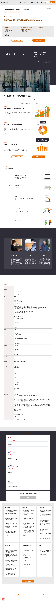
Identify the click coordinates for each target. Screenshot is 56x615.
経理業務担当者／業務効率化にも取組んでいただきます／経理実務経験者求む (28, 516)
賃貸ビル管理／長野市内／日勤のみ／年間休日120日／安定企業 (45, 524)
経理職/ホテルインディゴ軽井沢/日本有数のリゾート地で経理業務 (11, 548)
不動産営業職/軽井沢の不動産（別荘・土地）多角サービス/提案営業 (11, 569)
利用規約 (21, 429)
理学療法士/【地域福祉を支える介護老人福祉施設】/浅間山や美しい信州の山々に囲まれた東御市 (11, 555)
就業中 (9, 466)
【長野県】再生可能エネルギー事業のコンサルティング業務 (28, 562)
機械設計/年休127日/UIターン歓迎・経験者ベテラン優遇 (11, 522)
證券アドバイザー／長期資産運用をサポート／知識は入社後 (11, 535)
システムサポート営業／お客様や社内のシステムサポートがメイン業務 (28, 522)
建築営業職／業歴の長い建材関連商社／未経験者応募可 (28, 514)
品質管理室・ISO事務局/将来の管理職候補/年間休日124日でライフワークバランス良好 (45, 511)
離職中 (13, 466)
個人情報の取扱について (22, 493)
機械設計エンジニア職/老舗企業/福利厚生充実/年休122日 (11, 527)
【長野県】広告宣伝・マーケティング (28, 557)
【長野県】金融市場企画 (26, 558)
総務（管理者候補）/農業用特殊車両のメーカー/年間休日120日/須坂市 (45, 521)
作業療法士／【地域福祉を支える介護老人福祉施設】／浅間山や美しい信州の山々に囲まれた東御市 (11, 551)
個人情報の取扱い (26, 429)
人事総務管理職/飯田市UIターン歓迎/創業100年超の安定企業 (11, 519)
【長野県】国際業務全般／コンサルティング (45, 539)
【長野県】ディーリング (26, 560)
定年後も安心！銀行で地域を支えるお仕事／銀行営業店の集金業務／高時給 (11, 566)
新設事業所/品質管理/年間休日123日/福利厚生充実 (11, 514)
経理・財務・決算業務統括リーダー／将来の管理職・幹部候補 (28, 524)
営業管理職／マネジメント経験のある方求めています (28, 519)
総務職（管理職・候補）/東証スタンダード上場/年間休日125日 (45, 530)
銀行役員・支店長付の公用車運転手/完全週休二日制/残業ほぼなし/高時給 (45, 551)
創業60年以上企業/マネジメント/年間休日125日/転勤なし (11, 516)
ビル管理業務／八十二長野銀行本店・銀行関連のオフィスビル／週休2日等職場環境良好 (45, 526)
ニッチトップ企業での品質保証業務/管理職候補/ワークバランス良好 (45, 515)
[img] (50, 2)
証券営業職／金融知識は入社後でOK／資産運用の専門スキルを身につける (11, 532)
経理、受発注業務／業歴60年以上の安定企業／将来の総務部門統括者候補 (11, 574)
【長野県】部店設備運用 (26, 555)
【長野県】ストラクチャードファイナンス (45, 536)
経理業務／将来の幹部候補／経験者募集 (28, 528)
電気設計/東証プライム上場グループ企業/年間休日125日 (11, 524)
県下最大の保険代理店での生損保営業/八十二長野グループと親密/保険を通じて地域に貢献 (45, 518)
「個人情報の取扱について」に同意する (28, 495)
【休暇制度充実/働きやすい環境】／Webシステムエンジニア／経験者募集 (12, 572)
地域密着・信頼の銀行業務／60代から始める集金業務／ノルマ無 (11, 564)
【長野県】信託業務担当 (26, 564)
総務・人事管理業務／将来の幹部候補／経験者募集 (28, 535)
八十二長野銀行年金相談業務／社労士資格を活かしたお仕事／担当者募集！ (11, 529)
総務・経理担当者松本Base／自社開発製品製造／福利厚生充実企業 (28, 511)
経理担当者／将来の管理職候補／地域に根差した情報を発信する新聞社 (28, 527)
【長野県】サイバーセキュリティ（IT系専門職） (28, 554)
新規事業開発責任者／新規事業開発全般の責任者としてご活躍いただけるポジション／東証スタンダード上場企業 (28, 531)
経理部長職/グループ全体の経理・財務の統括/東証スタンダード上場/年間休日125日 (45, 533)
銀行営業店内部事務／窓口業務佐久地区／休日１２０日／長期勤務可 (11, 561)
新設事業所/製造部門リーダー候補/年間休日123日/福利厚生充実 (11, 511)
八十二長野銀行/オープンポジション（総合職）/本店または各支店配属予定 (11, 558)
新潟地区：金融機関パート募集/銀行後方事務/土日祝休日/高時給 (45, 554)
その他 (14, 452)
